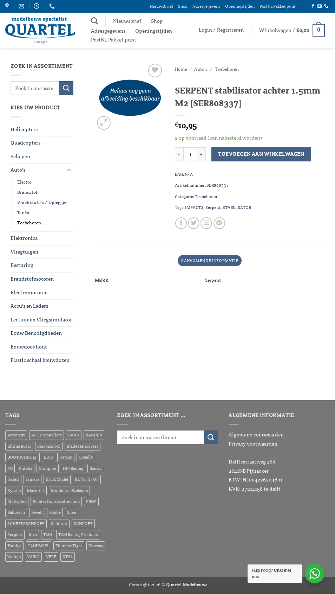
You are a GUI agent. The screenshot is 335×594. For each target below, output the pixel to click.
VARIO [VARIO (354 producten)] (33, 556)
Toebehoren (29, 222)
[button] (221, 29)
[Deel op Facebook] (181, 223)
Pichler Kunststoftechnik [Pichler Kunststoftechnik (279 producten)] (56, 501)
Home (181, 69)
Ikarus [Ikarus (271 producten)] (95, 468)
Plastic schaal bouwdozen (40, 360)
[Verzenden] (66, 88)
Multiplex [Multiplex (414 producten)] (16, 501)
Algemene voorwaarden (256, 435)
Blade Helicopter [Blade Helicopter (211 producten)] (82, 446)
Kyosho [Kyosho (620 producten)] (14, 490)
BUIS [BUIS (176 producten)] (48, 457)
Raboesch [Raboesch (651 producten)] (16, 512)
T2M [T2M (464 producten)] (47, 534)
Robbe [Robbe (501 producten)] (55, 512)
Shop (183, 6)
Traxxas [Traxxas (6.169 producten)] (95, 545)
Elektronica (24, 238)
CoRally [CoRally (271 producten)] (86, 457)
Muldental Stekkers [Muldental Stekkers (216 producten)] (69, 490)
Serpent (213, 207)
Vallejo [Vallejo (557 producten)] (14, 556)
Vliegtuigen (24, 252)
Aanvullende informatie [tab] (209, 260)
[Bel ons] (326, 6)
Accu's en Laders (29, 306)
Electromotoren (29, 292)
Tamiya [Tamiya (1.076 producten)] (14, 545)
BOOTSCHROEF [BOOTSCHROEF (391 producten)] (22, 457)
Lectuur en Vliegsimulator (41, 320)
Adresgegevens (206, 6)
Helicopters (24, 129)
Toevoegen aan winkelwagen (261, 154)
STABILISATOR (237, 207)
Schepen (20, 156)
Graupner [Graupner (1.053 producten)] (48, 468)
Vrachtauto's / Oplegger (42, 202)
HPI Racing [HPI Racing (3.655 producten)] (73, 468)
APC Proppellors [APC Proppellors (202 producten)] (46, 435)
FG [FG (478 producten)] (10, 468)
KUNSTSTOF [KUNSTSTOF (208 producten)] (87, 479)
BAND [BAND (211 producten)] (73, 435)
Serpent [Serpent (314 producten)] (14, 534)
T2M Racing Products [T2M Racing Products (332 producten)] (78, 534)
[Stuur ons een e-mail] (319, 6)
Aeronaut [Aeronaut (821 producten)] (16, 435)
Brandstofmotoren (32, 279)
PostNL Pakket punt (278, 6)
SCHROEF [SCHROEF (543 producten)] (83, 523)
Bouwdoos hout (29, 347)
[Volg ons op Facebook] (313, 6)
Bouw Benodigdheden (36, 333)
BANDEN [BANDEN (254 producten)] (94, 435)
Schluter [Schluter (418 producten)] (59, 523)
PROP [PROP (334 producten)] (91, 501)
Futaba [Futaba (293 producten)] (25, 468)
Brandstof (27, 192)
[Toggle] (69, 170)
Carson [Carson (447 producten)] (65, 457)
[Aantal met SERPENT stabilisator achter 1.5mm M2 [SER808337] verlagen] (179, 154)
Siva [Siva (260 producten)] (33, 534)
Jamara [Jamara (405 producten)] (32, 479)
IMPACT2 (194, 207)
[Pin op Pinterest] (219, 223)
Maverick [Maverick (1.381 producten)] (36, 490)
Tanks (23, 212)
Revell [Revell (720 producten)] (37, 512)
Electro (24, 182)
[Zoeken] (94, 20)
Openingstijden (240, 6)
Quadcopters (25, 143)
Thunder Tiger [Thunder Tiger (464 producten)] (68, 545)
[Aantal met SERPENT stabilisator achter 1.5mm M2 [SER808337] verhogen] (201, 154)
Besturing (22, 265)
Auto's (18, 170)
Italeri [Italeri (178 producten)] (13, 479)
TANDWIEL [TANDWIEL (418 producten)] (38, 545)
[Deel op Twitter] (193, 223)
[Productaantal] (190, 154)
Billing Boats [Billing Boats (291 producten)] (19, 446)
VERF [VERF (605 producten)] (51, 556)
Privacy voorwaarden (253, 444)
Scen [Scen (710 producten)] (71, 512)
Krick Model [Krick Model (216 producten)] (57, 479)
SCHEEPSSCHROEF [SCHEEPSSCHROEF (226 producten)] (26, 523)
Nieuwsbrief (161, 6)
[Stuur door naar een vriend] (206, 223)
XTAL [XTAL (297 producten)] (68, 556)
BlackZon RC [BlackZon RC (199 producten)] (48, 446)
